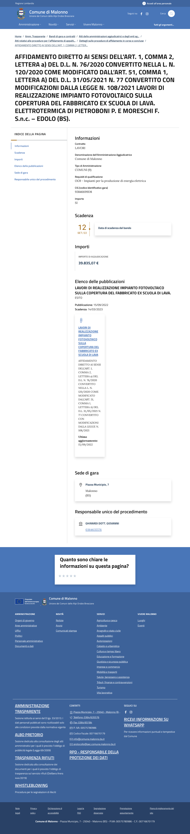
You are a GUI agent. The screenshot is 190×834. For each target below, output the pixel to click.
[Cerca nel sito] (171, 13)
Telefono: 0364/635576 (84, 717)
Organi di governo (24, 620)
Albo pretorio (29, 735)
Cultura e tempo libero (109, 651)
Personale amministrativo (29, 641)
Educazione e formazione (110, 656)
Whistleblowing (31, 785)
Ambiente (102, 625)
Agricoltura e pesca (107, 620)
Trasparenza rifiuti (34, 758)
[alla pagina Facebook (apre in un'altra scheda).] (140, 13)
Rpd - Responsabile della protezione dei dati (94, 755)
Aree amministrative (26, 625)
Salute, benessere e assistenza (113, 677)
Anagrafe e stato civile (109, 631)
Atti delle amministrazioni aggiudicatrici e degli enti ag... (109, 36)
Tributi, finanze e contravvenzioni (114, 682)
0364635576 (93, 530)
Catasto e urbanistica (108, 646)
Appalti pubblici (105, 636)
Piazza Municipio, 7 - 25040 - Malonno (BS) (95, 712)
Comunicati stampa (66, 631)
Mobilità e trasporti (107, 672)
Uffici (18, 631)
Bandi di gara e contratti (62, 36)
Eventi (141, 625)
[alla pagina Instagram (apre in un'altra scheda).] (146, 13)
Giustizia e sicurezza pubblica (112, 662)
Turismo (101, 687)
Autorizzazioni (104, 641)
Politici (18, 636)
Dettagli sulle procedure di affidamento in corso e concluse (111, 41)
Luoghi (141, 620)
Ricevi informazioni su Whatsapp (146, 722)
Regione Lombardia (24, 3)
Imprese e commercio (108, 667)
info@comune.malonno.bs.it (87, 739)
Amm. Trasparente (35, 36)
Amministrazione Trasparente (32, 708)
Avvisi (59, 625)
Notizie (59, 620)
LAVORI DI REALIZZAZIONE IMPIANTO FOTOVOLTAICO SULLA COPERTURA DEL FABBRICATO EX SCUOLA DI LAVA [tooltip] (88, 341)
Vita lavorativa (104, 693)
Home (18, 36)
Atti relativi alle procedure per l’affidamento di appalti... (45, 41)
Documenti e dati (24, 646)
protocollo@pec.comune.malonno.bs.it (92, 744)
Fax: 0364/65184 (80, 722)
